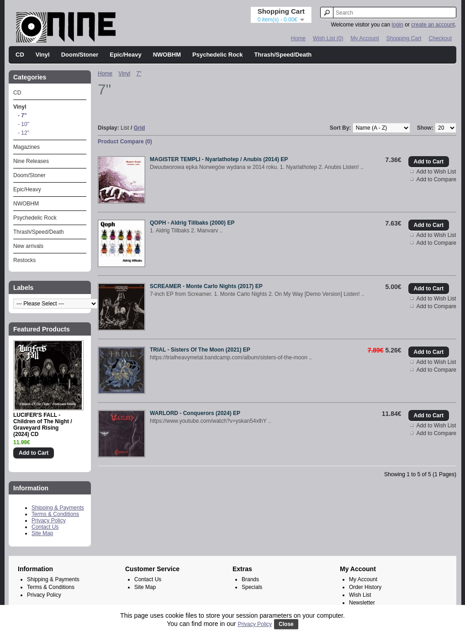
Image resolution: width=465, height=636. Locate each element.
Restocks (24, 260)
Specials (252, 587)
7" (139, 73)
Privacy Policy (49, 520)
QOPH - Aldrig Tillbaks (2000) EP (192, 223)
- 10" (23, 124)
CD (20, 54)
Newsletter (362, 602)
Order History (365, 587)
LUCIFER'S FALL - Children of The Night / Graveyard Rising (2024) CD (42, 424)
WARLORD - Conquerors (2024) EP (195, 413)
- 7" (22, 115)
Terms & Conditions (55, 514)
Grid (139, 128)
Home (298, 38)
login (397, 24)
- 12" (23, 133)
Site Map (42, 533)
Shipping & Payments (58, 508)
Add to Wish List (436, 171)
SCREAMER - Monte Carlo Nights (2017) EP (206, 286)
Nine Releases (31, 161)
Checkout (440, 38)
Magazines (26, 147)
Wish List (360, 595)
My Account (365, 38)
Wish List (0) (328, 38)
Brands (250, 579)
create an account (432, 24)
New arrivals (28, 246)
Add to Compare (436, 179)
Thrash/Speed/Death (283, 54)
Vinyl (43, 54)
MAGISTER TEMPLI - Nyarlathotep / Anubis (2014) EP (219, 159)
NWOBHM (167, 54)
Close (286, 624)
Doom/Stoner (80, 54)
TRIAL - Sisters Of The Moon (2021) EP (200, 350)
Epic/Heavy (125, 54)
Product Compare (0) (125, 141)
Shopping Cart (404, 38)
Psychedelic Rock (217, 54)
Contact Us (45, 527)
